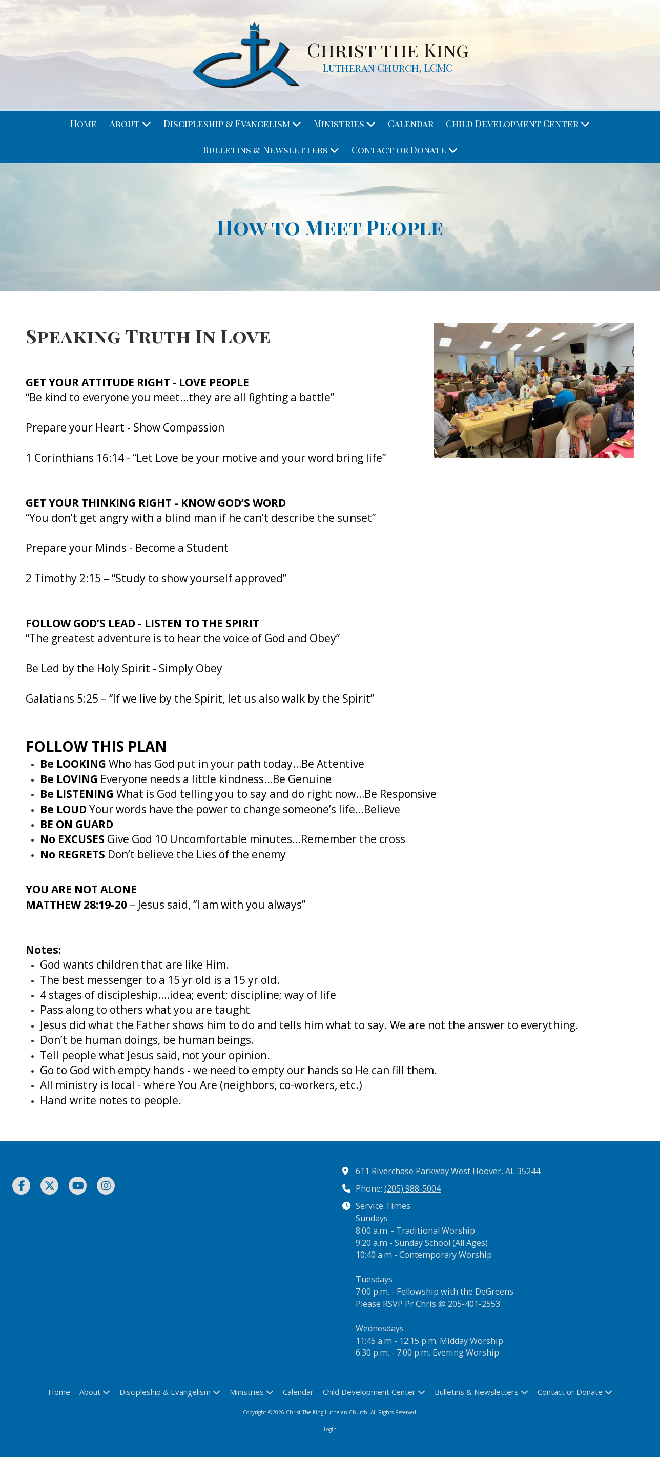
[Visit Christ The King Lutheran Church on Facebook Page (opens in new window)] (21, 1186)
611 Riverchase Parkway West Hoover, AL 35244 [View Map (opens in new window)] (448, 1171)
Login (330, 1429)
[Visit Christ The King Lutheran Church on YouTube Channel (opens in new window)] (78, 1186)
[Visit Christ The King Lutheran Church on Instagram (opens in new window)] (106, 1186)
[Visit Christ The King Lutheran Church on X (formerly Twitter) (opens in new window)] (49, 1186)
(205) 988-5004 (412, 1188)
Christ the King (388, 49)
